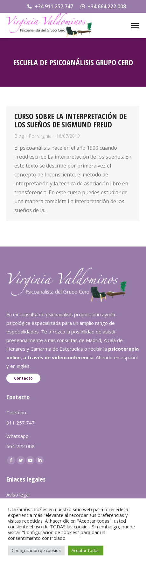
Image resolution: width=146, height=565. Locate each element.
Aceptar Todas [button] (86, 550)
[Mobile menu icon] (135, 26)
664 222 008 (20, 446)
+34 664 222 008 (103, 6)
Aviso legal (18, 494)
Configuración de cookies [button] (36, 550)
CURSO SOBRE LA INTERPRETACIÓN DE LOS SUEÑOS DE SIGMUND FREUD (70, 120)
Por (40, 136)
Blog (19, 136)
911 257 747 (20, 422)
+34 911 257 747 (49, 6)
